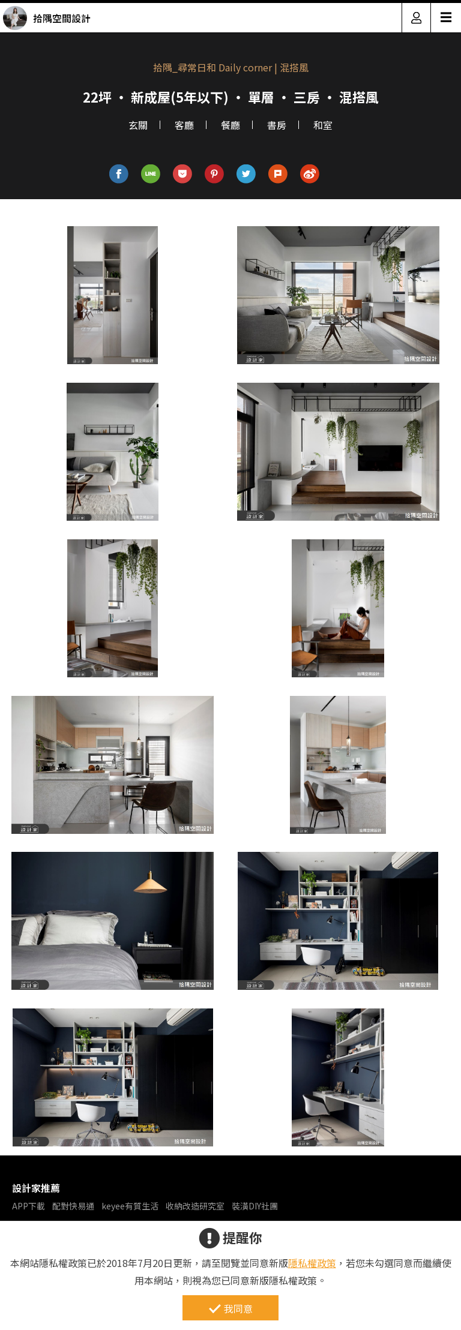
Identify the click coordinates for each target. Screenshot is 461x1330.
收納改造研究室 (195, 1206)
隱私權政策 (312, 1263)
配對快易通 (73, 1206)
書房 (276, 125)
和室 (323, 125)
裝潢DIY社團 (255, 1206)
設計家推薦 (36, 1188)
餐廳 (230, 125)
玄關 (138, 125)
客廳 (184, 125)
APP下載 (28, 1206)
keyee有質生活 (129, 1206)
